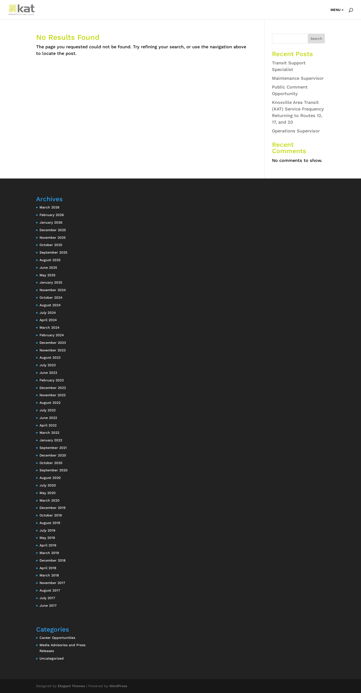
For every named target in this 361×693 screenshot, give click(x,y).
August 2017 (50, 590)
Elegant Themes (71, 686)
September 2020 (54, 470)
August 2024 (50, 305)
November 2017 (52, 583)
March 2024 (50, 327)
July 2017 (47, 598)
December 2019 (53, 508)
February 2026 (52, 215)
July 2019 (47, 530)
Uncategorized (52, 658)
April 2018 (48, 568)
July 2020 (48, 485)
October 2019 (51, 515)
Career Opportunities (57, 638)
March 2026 (50, 207)
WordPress (118, 686)
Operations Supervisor (296, 130)
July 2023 (48, 365)
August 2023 (50, 357)
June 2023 (48, 373)
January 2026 (51, 222)
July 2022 (48, 410)
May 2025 (47, 275)
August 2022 (50, 403)
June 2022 (48, 418)
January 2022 (51, 440)
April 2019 (48, 545)
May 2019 (47, 538)
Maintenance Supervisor (298, 78)
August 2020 (50, 478)
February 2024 (52, 335)
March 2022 (49, 433)
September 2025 (53, 252)
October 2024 (51, 297)
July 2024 (48, 313)
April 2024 (48, 320)
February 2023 (52, 380)
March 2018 (49, 575)
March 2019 (49, 553)
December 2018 (53, 560)
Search (316, 38)
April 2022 (48, 425)
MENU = (337, 10)
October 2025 (51, 245)
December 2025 (53, 230)
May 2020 (48, 493)
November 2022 (53, 395)
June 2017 (48, 605)
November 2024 (53, 290)
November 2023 (53, 350)
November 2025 (53, 237)
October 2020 (51, 463)
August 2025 (50, 260)
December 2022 (53, 388)
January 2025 (51, 282)
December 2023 (53, 343)
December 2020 (53, 455)
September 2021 (53, 448)
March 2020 (50, 500)
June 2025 (48, 267)
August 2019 (50, 523)
